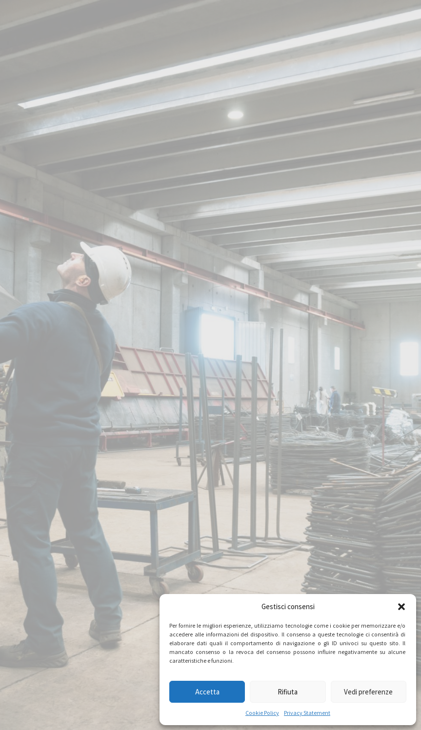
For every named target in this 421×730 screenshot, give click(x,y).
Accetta (207, 691)
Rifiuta (288, 691)
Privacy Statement (307, 712)
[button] (401, 607)
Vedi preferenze (368, 691)
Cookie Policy (262, 712)
